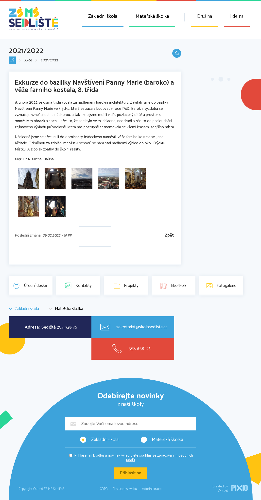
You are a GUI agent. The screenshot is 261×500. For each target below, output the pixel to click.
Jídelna (237, 16)
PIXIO (239, 488)
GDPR (104, 489)
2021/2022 (49, 60)
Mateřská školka (152, 16)
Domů (176, 55)
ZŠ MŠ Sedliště (33, 18)
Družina (204, 16)
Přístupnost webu (125, 489)
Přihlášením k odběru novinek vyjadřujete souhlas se (133, 457)
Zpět (169, 235)
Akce (28, 60)
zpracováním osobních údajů (159, 457)
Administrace (151, 489)
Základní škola (102, 16)
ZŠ (12, 60)
